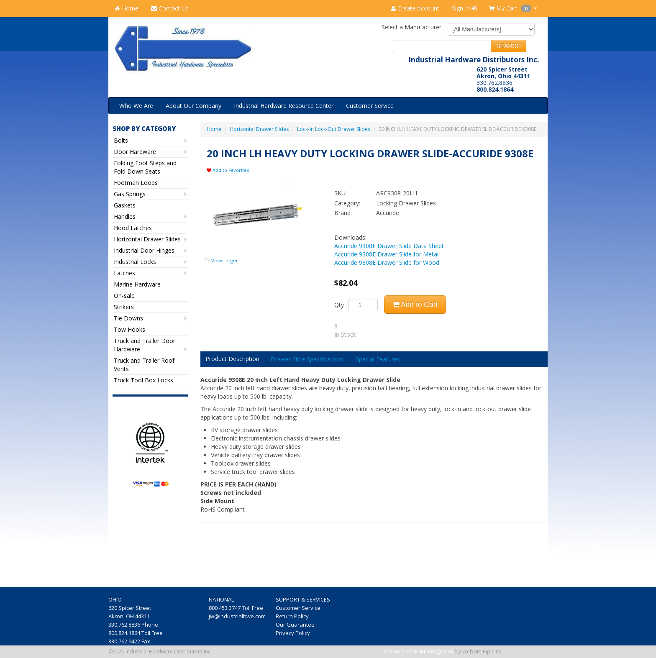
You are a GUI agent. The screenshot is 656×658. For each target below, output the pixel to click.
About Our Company (193, 106)
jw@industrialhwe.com (237, 616)
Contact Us (170, 8)
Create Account (415, 8)
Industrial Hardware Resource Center (283, 106)
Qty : (356, 305)
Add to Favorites (228, 170)
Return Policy (293, 616)
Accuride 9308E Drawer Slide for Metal (386, 254)
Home (126, 8)
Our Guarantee (296, 624)
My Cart (513, 8)
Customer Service (370, 106)
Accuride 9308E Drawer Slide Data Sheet (389, 246)
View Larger (224, 260)
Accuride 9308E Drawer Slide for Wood (386, 262)
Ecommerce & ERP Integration (419, 651)
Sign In (464, 8)
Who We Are (136, 106)
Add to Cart (415, 304)
